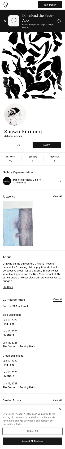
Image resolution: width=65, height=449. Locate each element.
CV (18, 144)
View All (57, 196)
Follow (46, 144)
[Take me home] (5, 4)
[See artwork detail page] (18, 223)
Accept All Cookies (32, 441)
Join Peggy (50, 4)
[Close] (60, 409)
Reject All (32, 431)
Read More (8, 287)
